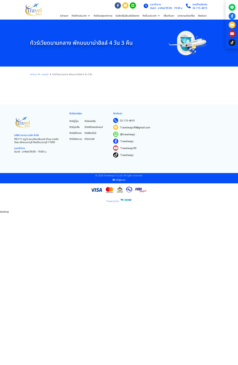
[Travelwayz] (115, 292)
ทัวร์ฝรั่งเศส (75, 284)
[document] (231, 182)
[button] (81, 15)
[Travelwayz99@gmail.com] (115, 278)
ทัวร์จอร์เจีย (90, 272)
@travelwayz (127, 285)
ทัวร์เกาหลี (89, 290)
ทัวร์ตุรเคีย (74, 278)
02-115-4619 (127, 272)
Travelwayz (127, 292)
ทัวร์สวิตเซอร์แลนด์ (93, 278)
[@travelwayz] (115, 285)
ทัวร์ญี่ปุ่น (74, 272)
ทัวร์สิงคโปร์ (90, 284)
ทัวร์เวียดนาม (75, 290)
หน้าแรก (33, 74)
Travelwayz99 (128, 299)
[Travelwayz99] (115, 299)
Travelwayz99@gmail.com (135, 279)
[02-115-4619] (115, 271)
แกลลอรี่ (44, 74)
